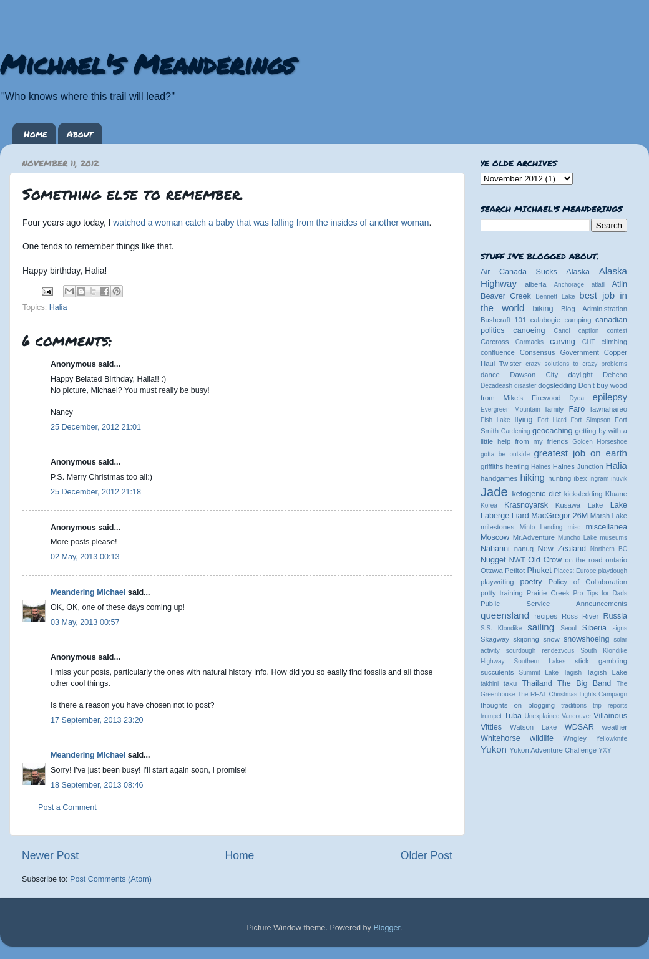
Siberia (594, 628)
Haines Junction (578, 466)
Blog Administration (594, 308)
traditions (574, 705)
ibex (580, 478)
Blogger (386, 927)
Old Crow (545, 560)
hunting (559, 478)
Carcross (495, 341)
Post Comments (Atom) (111, 879)
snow (551, 639)
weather (614, 727)
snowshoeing (587, 639)
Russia (615, 616)
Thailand (537, 683)
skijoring (526, 639)
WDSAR (579, 727)
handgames (499, 478)
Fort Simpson (590, 420)
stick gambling (601, 661)
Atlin (620, 284)
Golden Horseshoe (599, 441)
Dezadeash (496, 385)
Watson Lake (533, 727)
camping (578, 320)
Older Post (426, 855)
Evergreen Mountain (510, 409)
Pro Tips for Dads (600, 593)
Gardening (515, 431)
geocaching (552, 430)
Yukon (494, 749)
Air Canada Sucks (519, 271)
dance (490, 374)
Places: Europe (575, 570)
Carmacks (529, 342)
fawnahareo (608, 409)
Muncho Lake (577, 537)
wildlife (542, 738)
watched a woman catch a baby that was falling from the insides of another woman (271, 223)
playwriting (497, 582)
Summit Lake (539, 672)
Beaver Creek (506, 296)
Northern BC (608, 549)
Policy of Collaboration (588, 582)
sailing (540, 627)
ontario (616, 560)
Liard (520, 515)
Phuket (539, 570)
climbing (614, 341)
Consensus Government (559, 352)
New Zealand (562, 548)
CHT (588, 342)
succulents (497, 672)
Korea (489, 505)
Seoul (568, 628)
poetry (531, 581)
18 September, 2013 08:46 (97, 785)
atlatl (598, 284)
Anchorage (569, 284)
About (80, 133)
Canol (562, 330)
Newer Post (50, 855)
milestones (497, 527)
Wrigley (575, 738)
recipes (545, 616)
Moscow (495, 537)
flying (523, 419)
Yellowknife (611, 738)
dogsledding (557, 385)
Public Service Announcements (554, 603)
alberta (536, 284)
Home (35, 133)
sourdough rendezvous (540, 650)
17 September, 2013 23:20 (97, 720)
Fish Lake (495, 420)
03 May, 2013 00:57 (85, 622)
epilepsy (610, 397)
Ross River (580, 616)
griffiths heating (505, 466)
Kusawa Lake (579, 505)
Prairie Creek (548, 593)
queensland (505, 615)
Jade (494, 492)
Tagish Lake (607, 672)
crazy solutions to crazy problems (576, 363)
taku (510, 683)
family (554, 409)
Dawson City (534, 374)
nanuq (524, 548)
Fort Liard (552, 420)
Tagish (573, 672)
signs (619, 628)
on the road (583, 560)
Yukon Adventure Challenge (553, 750)
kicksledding (583, 494)
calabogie (545, 320)
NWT (517, 560)
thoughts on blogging (518, 705)
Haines (540, 466)
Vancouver (576, 716)
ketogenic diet (536, 493)
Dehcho (615, 374)
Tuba (513, 715)
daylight (580, 374)
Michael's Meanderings (147, 63)
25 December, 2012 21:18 (96, 492)
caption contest (602, 330)
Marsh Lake (608, 515)
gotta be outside (505, 454)
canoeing (529, 330)
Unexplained (541, 716)
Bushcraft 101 (503, 320)
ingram (599, 478)
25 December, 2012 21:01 (96, 427)
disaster (525, 385)
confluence (498, 352)
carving (562, 341)
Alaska (578, 271)
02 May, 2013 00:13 (85, 556)
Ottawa (492, 570)
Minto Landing (541, 527)
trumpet (491, 716)
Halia (58, 307)
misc (574, 527)
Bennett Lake (555, 296)
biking (543, 308)
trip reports (610, 705)
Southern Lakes (540, 661)
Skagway (495, 639)
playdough (612, 570)
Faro (576, 409)
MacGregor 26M (559, 515)
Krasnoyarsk (526, 505)
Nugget (493, 560)
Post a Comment (67, 807)
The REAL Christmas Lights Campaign (572, 694)
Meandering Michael (88, 592)
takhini (490, 683)
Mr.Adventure (534, 537)
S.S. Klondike (501, 628)
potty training (502, 593)
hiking (532, 477)
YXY (604, 750)
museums (613, 537)
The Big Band (584, 683)
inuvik (619, 478)
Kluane (616, 494)
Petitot (515, 570)
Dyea (577, 398)
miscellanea (606, 527)
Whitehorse (500, 738)
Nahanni (495, 548)
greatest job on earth (580, 453)
